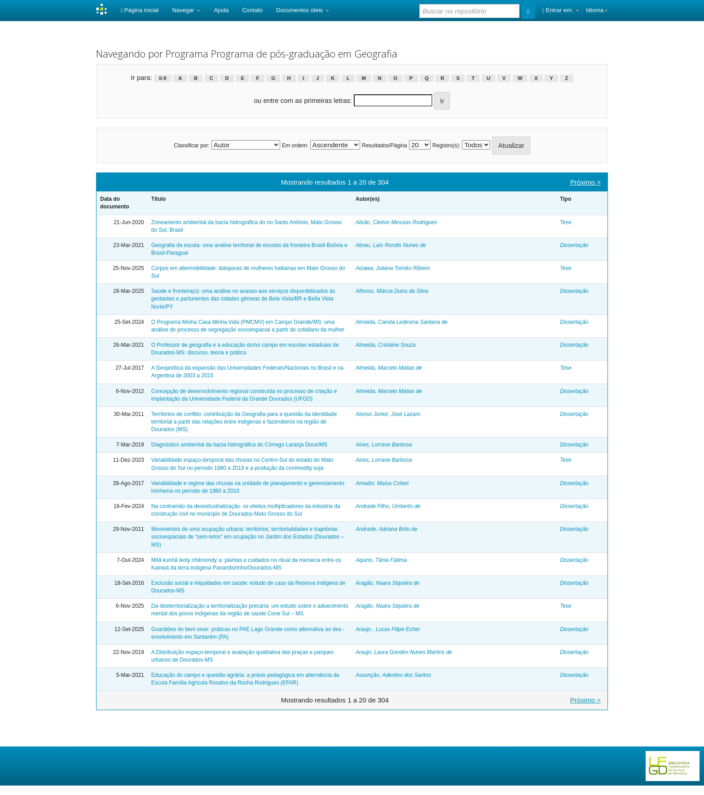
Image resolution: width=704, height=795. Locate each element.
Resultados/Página (384, 145)
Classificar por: (191, 145)
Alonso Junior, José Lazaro (388, 414)
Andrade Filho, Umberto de (388, 506)
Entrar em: (560, 10)
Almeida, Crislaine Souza (386, 345)
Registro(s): (446, 145)
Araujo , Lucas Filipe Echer (388, 629)
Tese (566, 222)
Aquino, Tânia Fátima (381, 560)
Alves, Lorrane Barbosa (384, 445)
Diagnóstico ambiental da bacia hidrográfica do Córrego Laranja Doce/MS (239, 445)
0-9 (162, 78)
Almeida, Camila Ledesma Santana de (402, 322)
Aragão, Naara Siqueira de (387, 583)
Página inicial (139, 10)
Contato (252, 10)
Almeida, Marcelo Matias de (389, 368)
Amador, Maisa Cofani (382, 483)
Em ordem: (295, 145)
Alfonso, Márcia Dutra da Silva (392, 291)
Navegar (186, 10)
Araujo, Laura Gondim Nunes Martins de (404, 652)
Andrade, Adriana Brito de (387, 529)
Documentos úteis (302, 10)
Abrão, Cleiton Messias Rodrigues (396, 222)
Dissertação (574, 245)
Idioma (597, 10)
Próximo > (585, 182)
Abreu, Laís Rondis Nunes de (391, 245)
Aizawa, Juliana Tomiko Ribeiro (393, 268)
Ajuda (221, 10)
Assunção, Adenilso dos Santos (393, 675)
